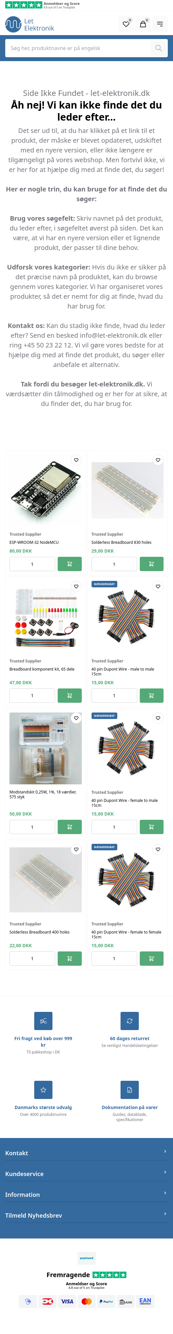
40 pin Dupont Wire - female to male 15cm (125, 803)
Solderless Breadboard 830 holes (122, 542)
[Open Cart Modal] (143, 24)
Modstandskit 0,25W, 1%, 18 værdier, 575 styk (42, 794)
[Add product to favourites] (76, 459)
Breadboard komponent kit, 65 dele (42, 669)
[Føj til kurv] (70, 564)
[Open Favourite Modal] (126, 24)
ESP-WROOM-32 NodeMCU (34, 542)
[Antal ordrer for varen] (32, 563)
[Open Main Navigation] (160, 24)
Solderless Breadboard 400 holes (39, 932)
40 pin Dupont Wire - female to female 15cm (127, 934)
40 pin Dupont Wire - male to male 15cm (123, 671)
